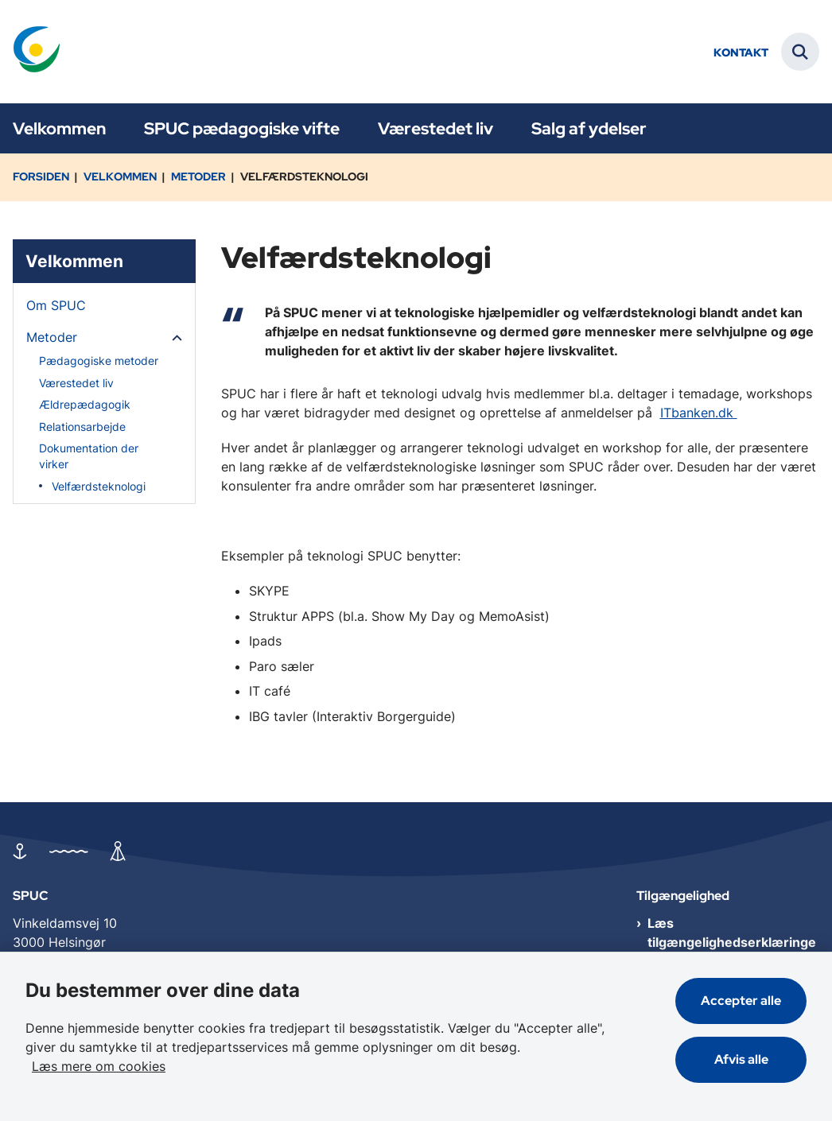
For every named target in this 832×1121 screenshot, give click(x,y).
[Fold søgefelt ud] (800, 52)
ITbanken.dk (698, 413)
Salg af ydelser (589, 128)
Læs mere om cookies (98, 1066)
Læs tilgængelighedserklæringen (731, 942)
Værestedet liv (435, 128)
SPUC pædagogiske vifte (242, 128)
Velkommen (59, 128)
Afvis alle (741, 1059)
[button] (173, 337)
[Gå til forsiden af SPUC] (30, 51)
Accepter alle (741, 1000)
